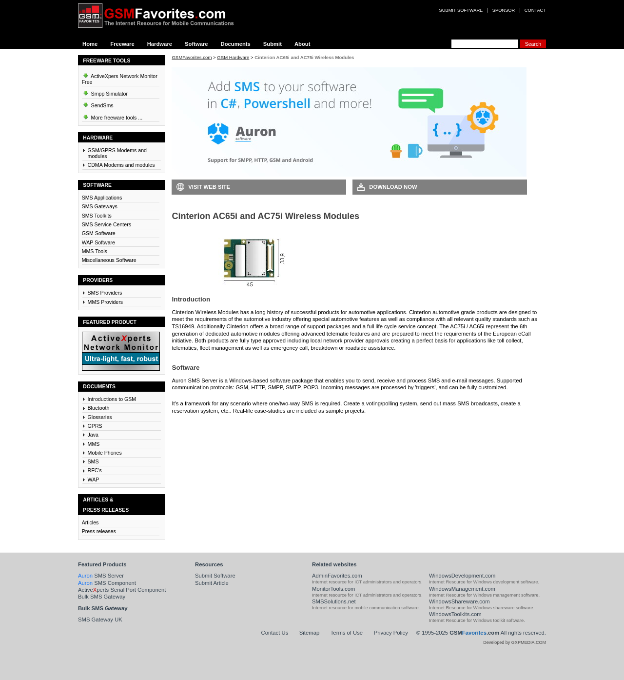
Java (93, 435)
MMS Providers (105, 302)
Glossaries (100, 417)
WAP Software (98, 242)
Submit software (461, 10)
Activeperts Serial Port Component (122, 590)
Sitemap (309, 633)
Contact (535, 10)
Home (90, 44)
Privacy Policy (391, 633)
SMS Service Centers (106, 224)
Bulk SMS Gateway (101, 597)
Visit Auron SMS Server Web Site (402, 425)
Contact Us (275, 633)
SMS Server (101, 576)
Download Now (393, 187)
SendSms (98, 104)
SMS (93, 461)
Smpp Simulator (105, 92)
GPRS (95, 426)
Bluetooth (99, 408)
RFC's (95, 470)
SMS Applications (102, 197)
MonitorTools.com (333, 589)
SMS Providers (105, 293)
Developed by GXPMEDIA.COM (514, 642)
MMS (94, 444)
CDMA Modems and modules (121, 165)
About (302, 44)
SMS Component (107, 583)
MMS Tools (94, 251)
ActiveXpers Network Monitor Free (119, 77)
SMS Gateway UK (100, 619)
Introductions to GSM (112, 399)
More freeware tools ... (112, 116)
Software (196, 44)
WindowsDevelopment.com (462, 576)
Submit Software (215, 576)
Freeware (122, 44)
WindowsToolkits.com (455, 614)
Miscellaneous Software (109, 260)
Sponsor (503, 10)
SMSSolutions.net (334, 601)
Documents (236, 44)
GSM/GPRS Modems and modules (117, 153)
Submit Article (212, 583)
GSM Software (99, 233)
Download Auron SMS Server (217, 425)
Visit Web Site (209, 187)
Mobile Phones (105, 453)
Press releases (99, 531)
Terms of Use (347, 633)
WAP (93, 479)
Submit (272, 44)
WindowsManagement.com (462, 589)
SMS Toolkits (97, 216)
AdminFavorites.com (337, 576)
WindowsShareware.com (459, 601)
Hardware (159, 44)
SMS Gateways (99, 206)
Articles (90, 522)
